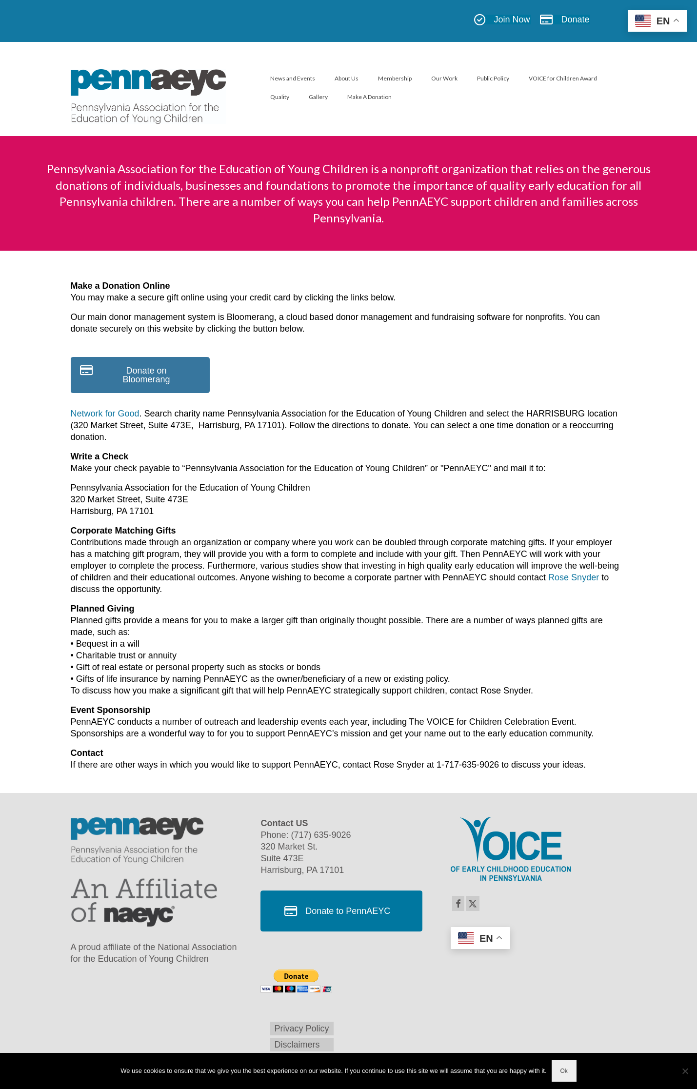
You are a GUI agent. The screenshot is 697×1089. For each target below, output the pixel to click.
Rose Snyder (573, 577)
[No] (685, 1071)
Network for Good (105, 413)
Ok (564, 1071)
